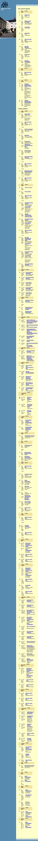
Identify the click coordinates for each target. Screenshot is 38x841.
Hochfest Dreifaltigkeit (27, 61)
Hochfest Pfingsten (27, 47)
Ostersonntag (28, 150)
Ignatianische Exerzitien (30, 716)
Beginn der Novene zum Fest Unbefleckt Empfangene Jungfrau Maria (30, 357)
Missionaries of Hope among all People (29, 383)
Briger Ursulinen (30, 5)
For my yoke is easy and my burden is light (29, 367)
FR (2, 38)
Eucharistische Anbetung (30, 600)
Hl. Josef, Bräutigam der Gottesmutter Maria (28, 239)
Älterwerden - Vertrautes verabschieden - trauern (28, 545)
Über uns (23, 5)
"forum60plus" (28, 794)
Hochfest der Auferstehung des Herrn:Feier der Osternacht (28, 497)
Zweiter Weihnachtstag (30, 659)
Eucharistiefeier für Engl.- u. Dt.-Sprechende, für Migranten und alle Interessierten (32, 321)
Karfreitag (27, 135)
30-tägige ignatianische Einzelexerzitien (27, 84)
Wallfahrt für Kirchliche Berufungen (28, 377)
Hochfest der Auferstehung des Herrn (28, 145)
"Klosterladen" (27, 6)
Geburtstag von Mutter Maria (30, 712)
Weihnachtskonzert (31, 641)
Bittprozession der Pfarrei (28, 22)
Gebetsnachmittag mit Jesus (29, 157)
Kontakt (33, 6)
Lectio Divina (27, 113)
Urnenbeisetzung (28, 474)
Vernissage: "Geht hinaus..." (27, 457)
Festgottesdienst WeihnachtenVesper (30, 337)
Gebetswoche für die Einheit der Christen (29, 308)
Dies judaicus (28, 191)
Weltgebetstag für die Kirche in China (27, 453)
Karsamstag (27, 141)
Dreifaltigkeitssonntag (29, 435)
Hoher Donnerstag (29, 129)
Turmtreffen (27, 27)
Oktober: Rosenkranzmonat (30, 372)
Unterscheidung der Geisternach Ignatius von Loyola (31, 612)
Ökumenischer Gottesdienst (28, 312)
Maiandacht (27, 14)
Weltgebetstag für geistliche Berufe (28, 171)
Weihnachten (30, 653)
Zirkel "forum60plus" (28, 550)
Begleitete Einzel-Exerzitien (29, 398)
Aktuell (18, 5)
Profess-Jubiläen (27, 754)
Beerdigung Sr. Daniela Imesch (29, 405)
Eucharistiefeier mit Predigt (29, 273)
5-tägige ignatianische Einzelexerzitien (27, 101)
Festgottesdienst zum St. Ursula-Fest (29, 388)
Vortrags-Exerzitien (29, 411)
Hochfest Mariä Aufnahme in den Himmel (28, 428)
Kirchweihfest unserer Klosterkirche (28, 421)
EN (5, 38)
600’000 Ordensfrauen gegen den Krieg (28, 215)
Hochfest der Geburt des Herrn (30, 646)
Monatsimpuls (20, 6)
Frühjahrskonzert (28, 445)
